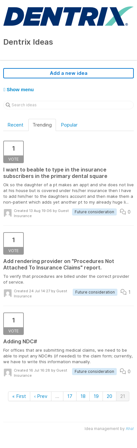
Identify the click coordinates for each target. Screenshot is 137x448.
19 (96, 396)
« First (19, 396)
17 (69, 396)
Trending (42, 125)
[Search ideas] (68, 105)
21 (122, 396)
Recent (15, 125)
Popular (69, 125)
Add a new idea (68, 73)
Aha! (130, 428)
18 (83, 396)
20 (109, 396)
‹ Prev (40, 396)
